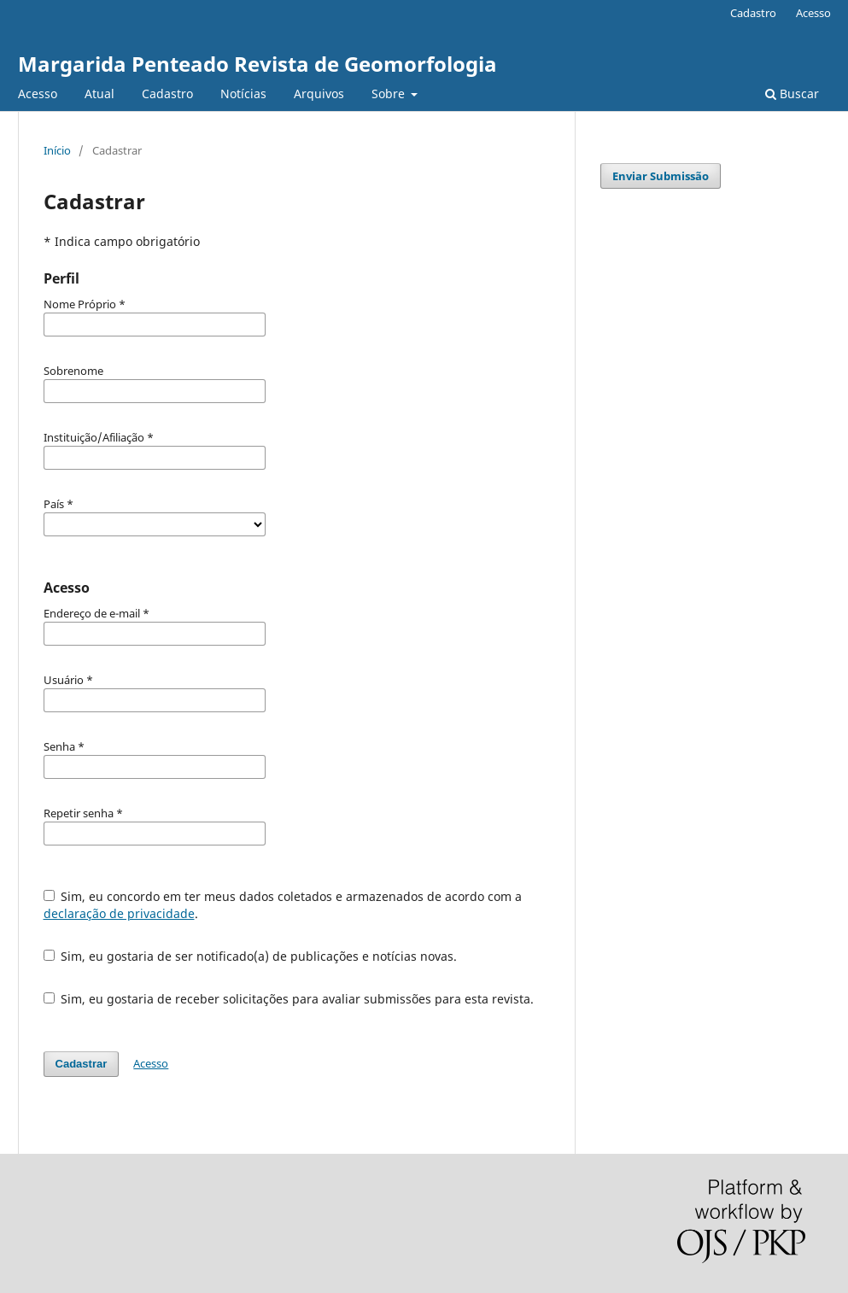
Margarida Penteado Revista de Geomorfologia (257, 64)
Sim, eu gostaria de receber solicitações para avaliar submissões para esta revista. (289, 999)
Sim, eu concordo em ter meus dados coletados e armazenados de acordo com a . (283, 904)
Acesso (37, 93)
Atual (99, 93)
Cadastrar (82, 1063)
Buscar (792, 93)
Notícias (243, 93)
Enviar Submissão (660, 176)
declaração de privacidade (119, 913)
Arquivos (319, 93)
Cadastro (167, 93)
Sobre (389, 93)
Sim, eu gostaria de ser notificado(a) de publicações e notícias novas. (251, 956)
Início (57, 150)
